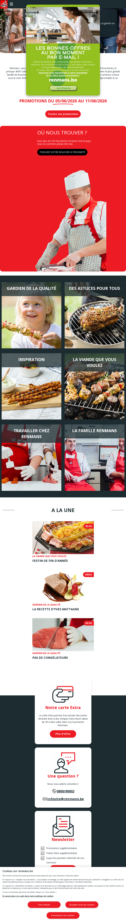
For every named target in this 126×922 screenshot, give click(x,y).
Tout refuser (43, 904)
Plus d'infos (63, 733)
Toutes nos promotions (63, 114)
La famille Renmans (94, 430)
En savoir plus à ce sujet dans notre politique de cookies (27, 896)
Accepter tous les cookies (82, 904)
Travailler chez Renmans (31, 433)
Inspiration (31, 359)
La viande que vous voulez (94, 362)
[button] (94, 10)
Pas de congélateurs (50, 658)
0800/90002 (65, 791)
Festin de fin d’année (50, 561)
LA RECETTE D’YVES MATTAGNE (55, 609)
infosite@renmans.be (65, 799)
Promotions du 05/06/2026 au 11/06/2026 (63, 101)
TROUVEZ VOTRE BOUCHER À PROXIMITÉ (62, 152)
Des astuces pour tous (94, 288)
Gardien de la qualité (31, 288)
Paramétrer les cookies (62, 915)
